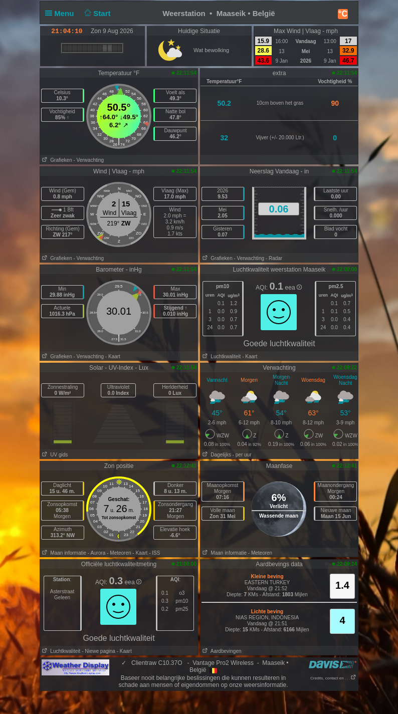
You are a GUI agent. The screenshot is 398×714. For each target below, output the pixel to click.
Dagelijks (216, 454)
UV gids (54, 454)
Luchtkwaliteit (221, 356)
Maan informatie (63, 553)
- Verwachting (88, 160)
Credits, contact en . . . (333, 678)
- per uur (242, 454)
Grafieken (56, 160)
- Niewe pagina (98, 651)
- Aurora (97, 553)
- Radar (274, 258)
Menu (61, 13)
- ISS (154, 553)
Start (96, 13)
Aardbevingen (221, 651)
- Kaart (112, 356)
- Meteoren (119, 553)
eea (293, 287)
